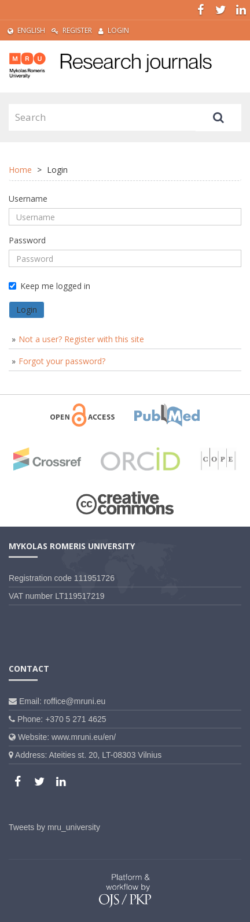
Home (20, 169)
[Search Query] (102, 117)
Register (72, 30)
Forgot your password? (62, 361)
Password (27, 240)
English (26, 30)
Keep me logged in (49, 285)
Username (28, 198)
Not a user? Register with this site (81, 339)
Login (113, 30)
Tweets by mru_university (54, 827)
